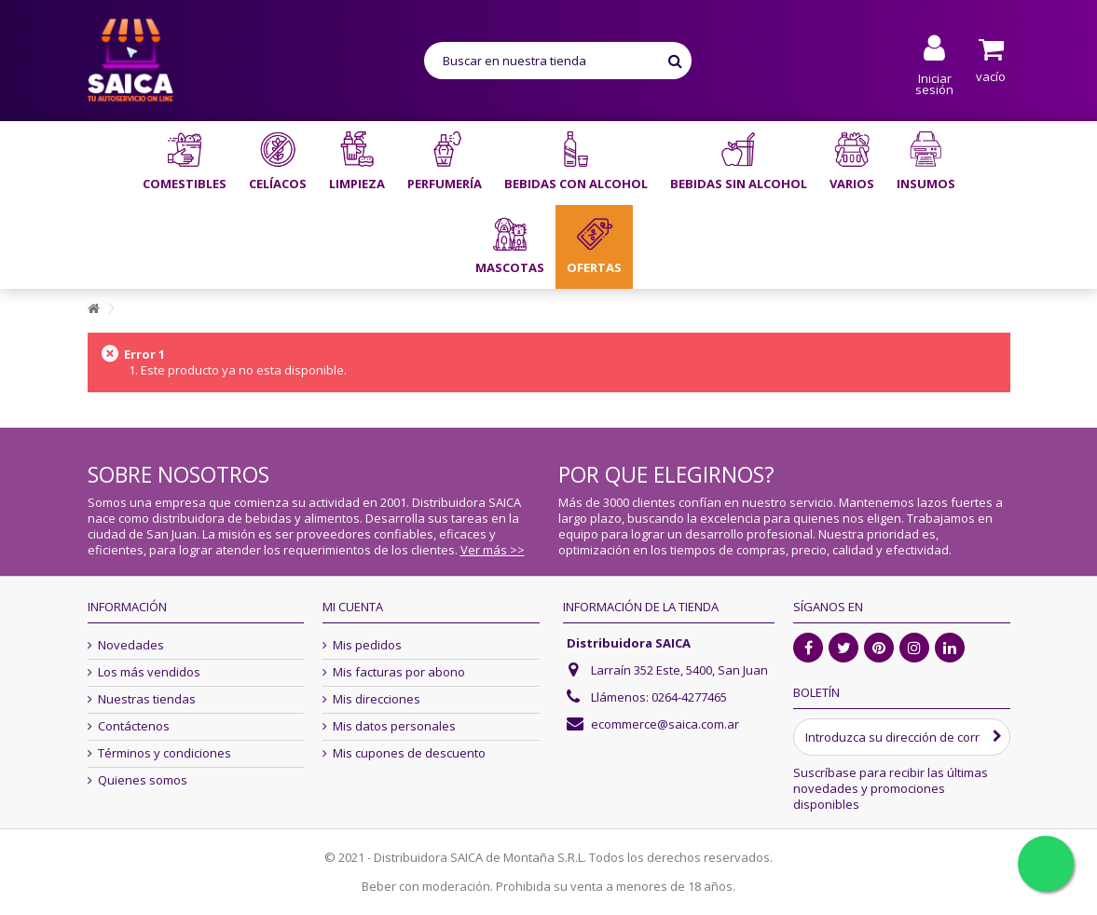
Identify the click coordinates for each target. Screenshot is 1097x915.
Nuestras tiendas (147, 699)
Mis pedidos (367, 645)
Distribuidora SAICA (629, 643)
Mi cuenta (352, 606)
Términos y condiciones (164, 753)
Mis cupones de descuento (409, 753)
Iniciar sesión (934, 82)
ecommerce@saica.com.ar (665, 724)
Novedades (131, 645)
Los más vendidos (149, 672)
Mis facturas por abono (399, 672)
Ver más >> (492, 549)
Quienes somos (142, 780)
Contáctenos (134, 726)
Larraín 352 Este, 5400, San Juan (679, 670)
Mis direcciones (376, 699)
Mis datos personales (394, 726)
